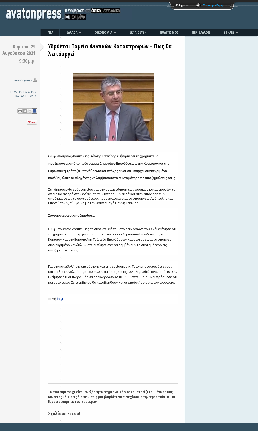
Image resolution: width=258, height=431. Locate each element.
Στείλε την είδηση (213, 5)
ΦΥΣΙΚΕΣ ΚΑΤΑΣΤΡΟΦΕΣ (26, 94)
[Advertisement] (183, 15)
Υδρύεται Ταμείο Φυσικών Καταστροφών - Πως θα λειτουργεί (110, 50)
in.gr (60, 298)
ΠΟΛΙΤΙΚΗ (17, 92)
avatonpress (23, 80)
